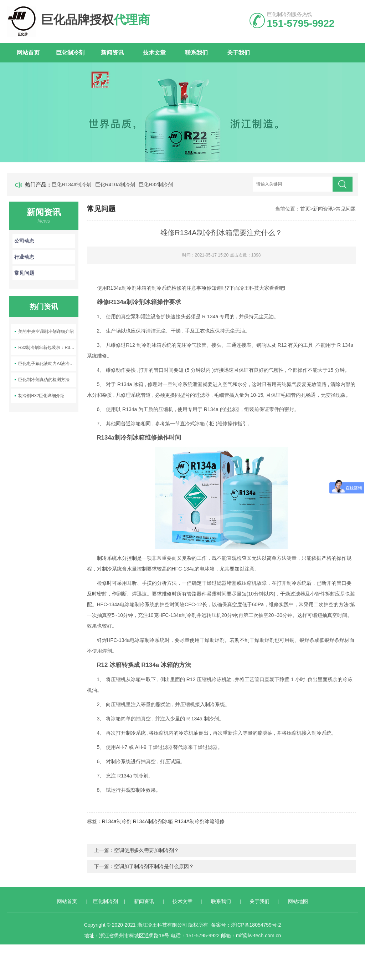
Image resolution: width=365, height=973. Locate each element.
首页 (305, 209)
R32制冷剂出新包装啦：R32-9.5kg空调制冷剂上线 (47, 347)
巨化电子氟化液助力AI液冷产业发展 (47, 363)
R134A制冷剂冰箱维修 (199, 821)
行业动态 (43, 257)
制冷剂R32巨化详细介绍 (41, 395)
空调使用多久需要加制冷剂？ (146, 850)
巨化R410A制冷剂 (115, 184)
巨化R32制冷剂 (156, 184)
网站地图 (298, 901)
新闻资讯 (112, 53)
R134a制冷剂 (117, 821)
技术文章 (154, 53)
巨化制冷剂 (70, 53)
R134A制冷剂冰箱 (153, 821)
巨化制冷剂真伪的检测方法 (44, 379)
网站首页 (28, 53)
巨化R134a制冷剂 (71, 184)
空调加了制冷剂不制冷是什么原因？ (154, 866)
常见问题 (346, 209)
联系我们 (196, 53)
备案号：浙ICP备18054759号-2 (246, 925)
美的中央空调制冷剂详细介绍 (46, 331)
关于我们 (238, 53)
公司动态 (43, 241)
